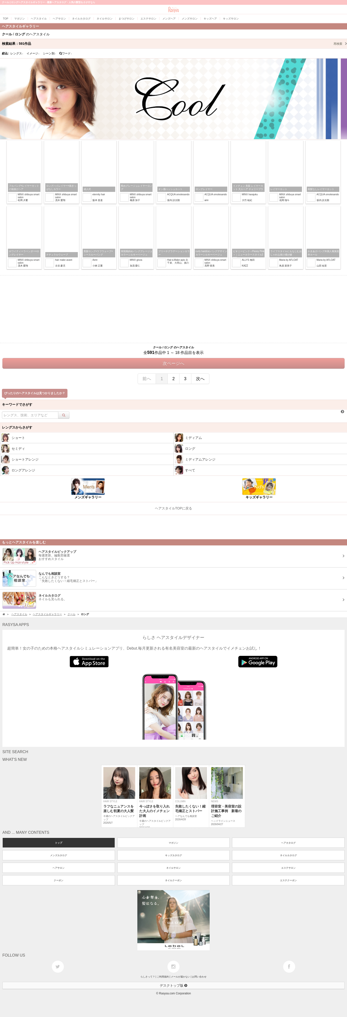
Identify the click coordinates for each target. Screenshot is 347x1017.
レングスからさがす (17, 427)
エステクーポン (288, 880)
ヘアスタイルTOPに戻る (173, 508)
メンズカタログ (58, 855)
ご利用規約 (163, 976)
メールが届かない (180, 976)
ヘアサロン (59, 868)
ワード (65, 53)
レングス (16, 53)
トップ (58, 842)
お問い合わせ (199, 976)
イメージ (33, 53)
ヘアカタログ (288, 842)
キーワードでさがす (17, 404)
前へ (146, 378)
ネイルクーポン (173, 880)
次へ (200, 378)
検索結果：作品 (174, 44)
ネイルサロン (173, 868)
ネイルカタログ (288, 855)
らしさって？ (147, 976)
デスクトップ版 (173, 985)
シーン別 (49, 53)
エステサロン (288, 868)
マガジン (173, 842)
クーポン (58, 880)
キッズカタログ (173, 855)
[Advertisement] (173, 309)
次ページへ (173, 363)
